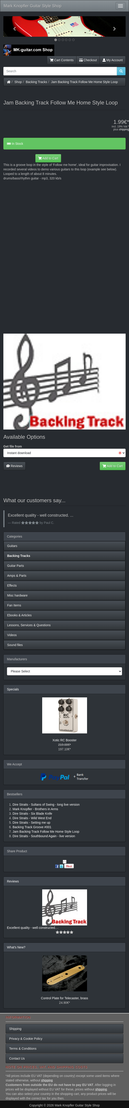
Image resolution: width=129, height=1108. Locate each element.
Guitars (12, 546)
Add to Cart (48, 158)
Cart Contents (62, 60)
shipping (124, 129)
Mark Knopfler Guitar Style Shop (32, 6)
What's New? (16, 947)
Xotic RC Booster (64, 740)
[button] (12, 26)
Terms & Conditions (22, 1048)
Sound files (15, 645)
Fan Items (14, 605)
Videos (12, 635)
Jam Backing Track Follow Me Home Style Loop (84, 82)
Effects (12, 585)
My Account (113, 60)
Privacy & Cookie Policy (25, 1038)
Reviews (14, 466)
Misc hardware (17, 595)
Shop (18, 82)
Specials (13, 689)
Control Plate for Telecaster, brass (64, 998)
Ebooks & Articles (19, 615)
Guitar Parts (15, 566)
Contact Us (17, 1058)
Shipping (15, 1029)
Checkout (88, 60)
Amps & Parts (16, 575)
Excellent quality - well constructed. (31, 927)
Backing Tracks (36, 82)
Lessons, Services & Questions (29, 625)
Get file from (12, 446)
